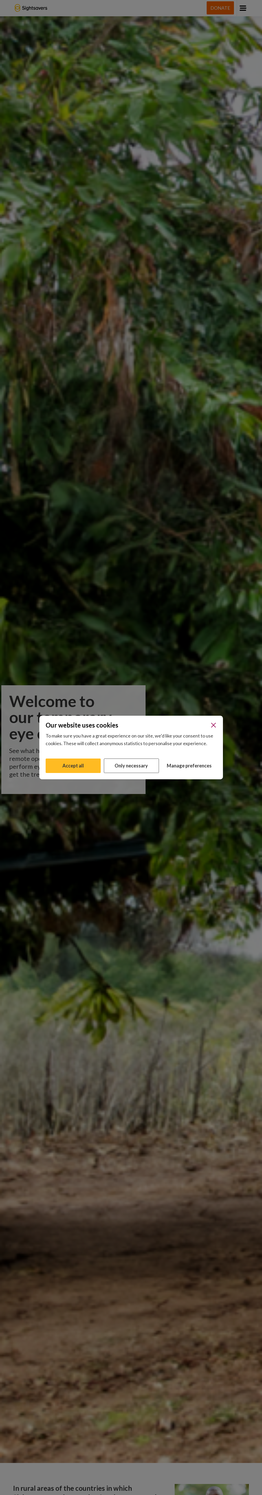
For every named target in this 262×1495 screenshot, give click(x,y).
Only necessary (131, 766)
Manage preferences (189, 766)
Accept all (73, 766)
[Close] (213, 725)
